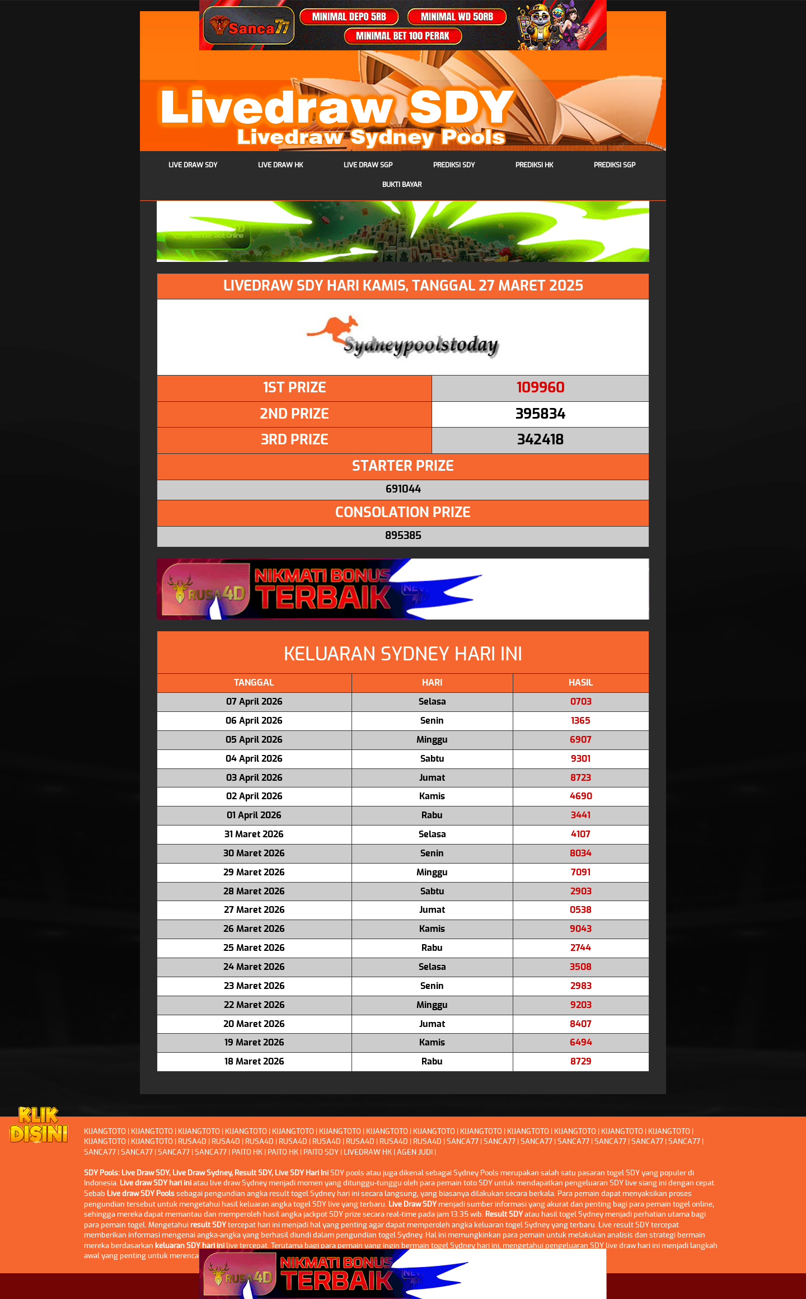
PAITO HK (247, 1152)
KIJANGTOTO (105, 1132)
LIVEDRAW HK (368, 1152)
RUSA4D (192, 1142)
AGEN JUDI (415, 1152)
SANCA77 (463, 1142)
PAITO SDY (321, 1152)
